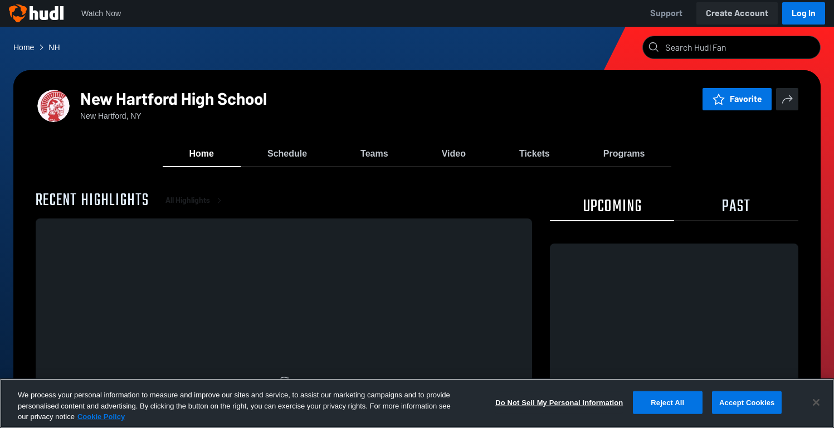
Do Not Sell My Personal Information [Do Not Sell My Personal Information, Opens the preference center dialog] (559, 402)
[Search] (740, 47)
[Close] (816, 402)
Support (666, 13)
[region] (417, 403)
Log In (804, 13)
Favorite (737, 98)
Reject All (667, 402)
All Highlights (195, 200)
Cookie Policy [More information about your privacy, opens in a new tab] (101, 416)
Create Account (737, 13)
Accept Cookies (746, 402)
